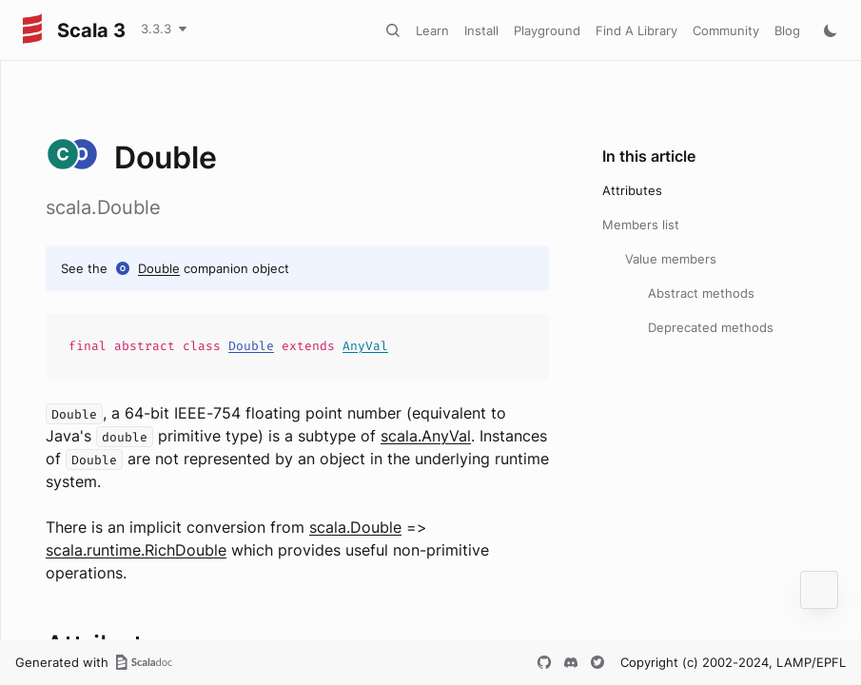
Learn (432, 30)
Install (481, 30)
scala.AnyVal (426, 435)
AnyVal (365, 346)
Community (726, 30)
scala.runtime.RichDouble (136, 549)
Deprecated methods (710, 327)
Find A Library (636, 30)
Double (159, 268)
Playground (547, 30)
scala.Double (355, 527)
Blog (787, 30)
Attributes (632, 190)
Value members (670, 258)
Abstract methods (701, 293)
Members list (640, 224)
